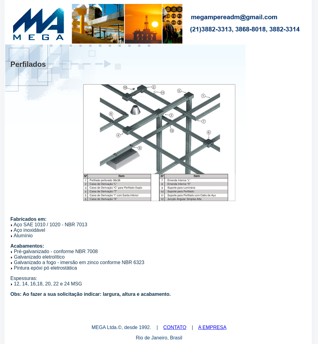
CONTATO (174, 327)
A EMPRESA (212, 327)
